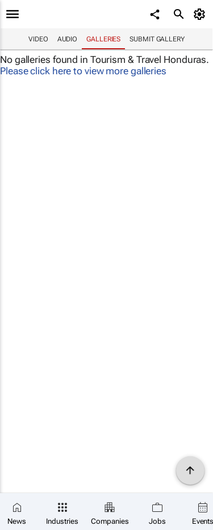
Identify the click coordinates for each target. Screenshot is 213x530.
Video (38, 39)
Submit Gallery (157, 39)
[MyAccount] (201, 14)
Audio (67, 39)
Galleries (103, 39)
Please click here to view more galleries (83, 71)
